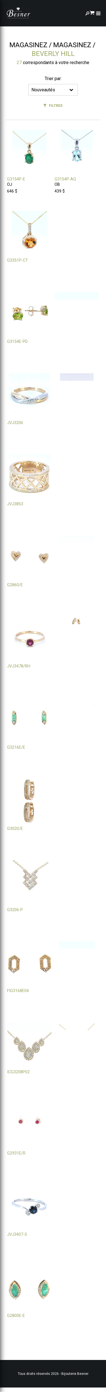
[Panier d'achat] (92, 12)
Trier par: (53, 78)
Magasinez (28, 45)
